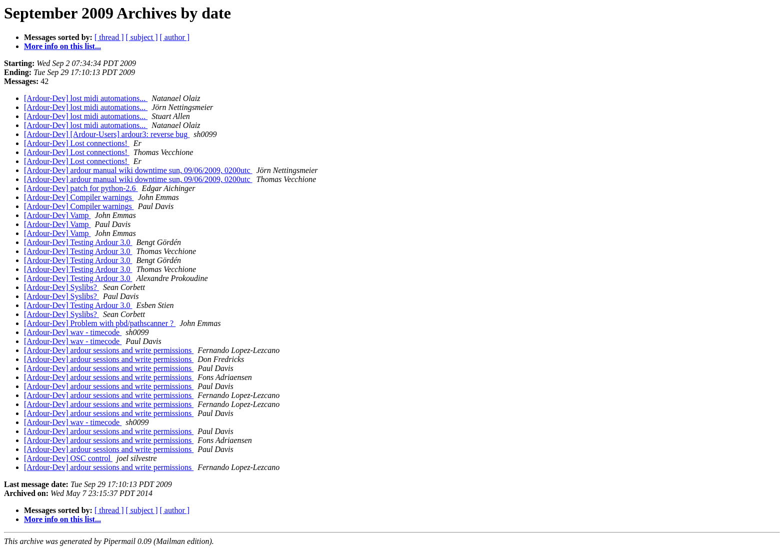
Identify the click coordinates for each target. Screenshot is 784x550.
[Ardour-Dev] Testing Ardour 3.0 (78, 242)
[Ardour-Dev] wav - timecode (73, 332)
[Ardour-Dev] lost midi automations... (86, 98)
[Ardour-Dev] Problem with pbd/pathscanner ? (100, 323)
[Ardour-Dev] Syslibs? (61, 287)
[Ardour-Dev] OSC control (68, 458)
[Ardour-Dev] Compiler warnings (79, 197)
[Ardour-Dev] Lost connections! (77, 143)
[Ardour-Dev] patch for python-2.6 (81, 188)
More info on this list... (62, 46)
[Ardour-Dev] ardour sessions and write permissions (109, 350)
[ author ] (175, 37)
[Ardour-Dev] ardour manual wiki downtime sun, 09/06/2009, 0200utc (138, 170)
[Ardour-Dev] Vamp (57, 215)
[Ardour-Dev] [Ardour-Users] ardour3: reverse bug (107, 134)
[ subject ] (142, 37)
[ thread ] (109, 37)
